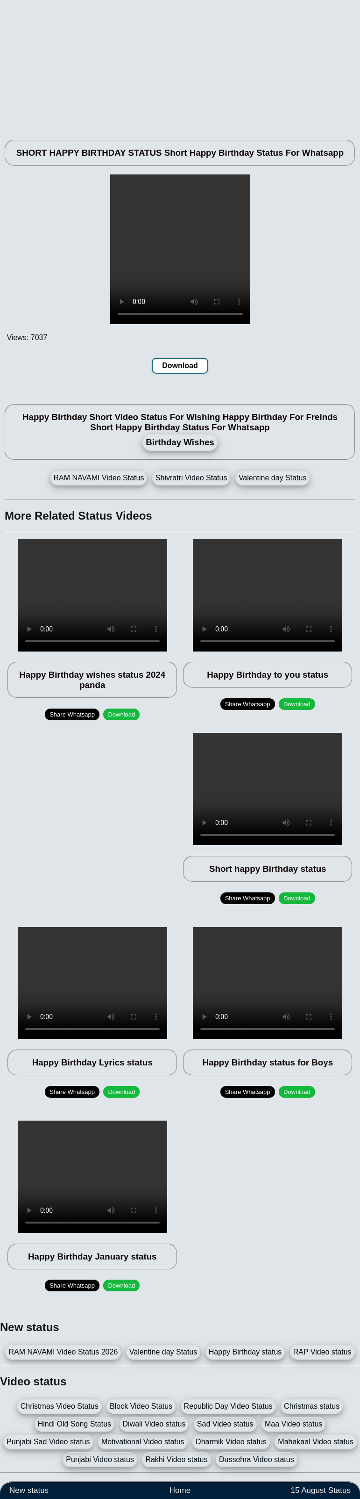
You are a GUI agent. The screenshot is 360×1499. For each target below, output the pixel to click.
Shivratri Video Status (191, 478)
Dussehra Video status (256, 1459)
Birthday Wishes (180, 442)
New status (29, 1490)
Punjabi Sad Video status (48, 1442)
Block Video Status (141, 1406)
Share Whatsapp (72, 714)
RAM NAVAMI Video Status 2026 (63, 1352)
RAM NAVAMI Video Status (99, 478)
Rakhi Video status (176, 1459)
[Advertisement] (180, 65)
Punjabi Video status (100, 1459)
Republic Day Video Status (228, 1406)
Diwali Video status (154, 1424)
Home (180, 1490)
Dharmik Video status (231, 1442)
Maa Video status (293, 1424)
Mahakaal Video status (315, 1442)
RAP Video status (322, 1352)
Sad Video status (225, 1424)
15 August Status (320, 1490)
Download (180, 365)
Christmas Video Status (60, 1406)
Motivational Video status (142, 1442)
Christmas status (311, 1406)
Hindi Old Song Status (74, 1424)
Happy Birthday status (245, 1352)
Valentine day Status (273, 478)
